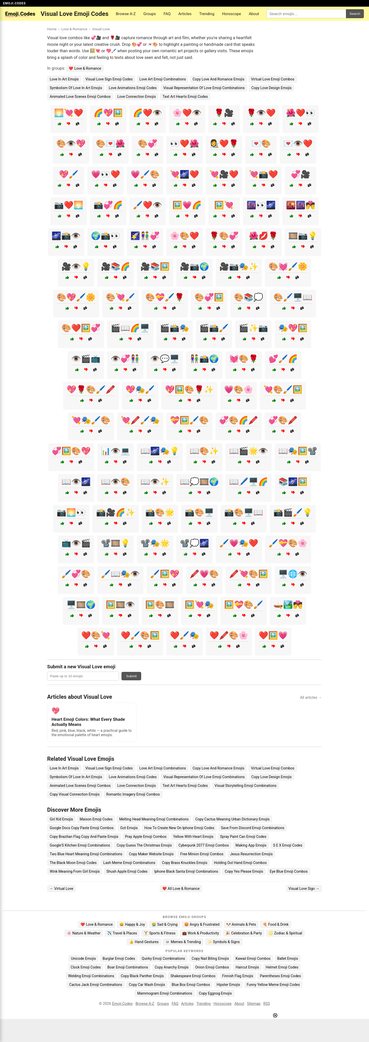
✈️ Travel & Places (122, 933)
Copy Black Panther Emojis (142, 976)
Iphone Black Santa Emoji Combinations (186, 871)
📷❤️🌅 (68, 205)
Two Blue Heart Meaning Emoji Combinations (86, 854)
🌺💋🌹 (263, 235)
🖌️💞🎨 (76, 573)
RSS (266, 1004)
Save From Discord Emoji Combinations (252, 828)
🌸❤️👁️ (187, 112)
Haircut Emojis (247, 967)
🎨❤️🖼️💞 (80, 328)
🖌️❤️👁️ (147, 205)
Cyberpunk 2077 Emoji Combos (203, 845)
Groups (150, 14)
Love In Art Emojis (64, 79)
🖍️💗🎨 (204, 573)
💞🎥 (300, 174)
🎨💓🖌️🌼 (288, 266)
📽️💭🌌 (194, 543)
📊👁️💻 (115, 450)
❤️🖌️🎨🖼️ (140, 635)
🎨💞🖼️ (209, 297)
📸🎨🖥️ (199, 512)
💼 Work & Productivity (200, 933)
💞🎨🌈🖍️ (238, 420)
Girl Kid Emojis (61, 819)
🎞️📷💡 (302, 235)
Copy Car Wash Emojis (147, 985)
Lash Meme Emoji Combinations (129, 863)
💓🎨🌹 (243, 358)
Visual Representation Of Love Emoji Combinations (204, 88)
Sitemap (254, 1004)
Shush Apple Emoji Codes (126, 871)
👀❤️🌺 (184, 143)
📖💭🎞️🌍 (199, 481)
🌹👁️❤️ (261, 112)
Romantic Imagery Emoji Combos (133, 794)
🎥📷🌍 (194, 266)
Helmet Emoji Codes (282, 967)
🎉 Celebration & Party (243, 933)
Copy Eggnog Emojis (215, 993)
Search (355, 14)
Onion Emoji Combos (212, 967)
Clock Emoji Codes (86, 967)
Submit (131, 676)
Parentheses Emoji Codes (280, 976)
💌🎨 (261, 143)
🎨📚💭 (248, 297)
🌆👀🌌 (261, 205)
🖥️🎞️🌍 (81, 604)
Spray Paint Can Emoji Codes (243, 837)
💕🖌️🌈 (283, 358)
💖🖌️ (68, 174)
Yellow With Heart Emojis (193, 837)
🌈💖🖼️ (108, 112)
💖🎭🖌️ (140, 389)
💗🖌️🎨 (145, 174)
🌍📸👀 (105, 235)
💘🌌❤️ (184, 174)
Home (52, 29)
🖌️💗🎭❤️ (238, 543)
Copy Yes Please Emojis (244, 871)
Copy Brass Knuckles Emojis (184, 863)
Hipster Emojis (228, 985)
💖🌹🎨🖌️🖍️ (91, 389)
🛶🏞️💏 (288, 604)
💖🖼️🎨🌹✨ (189, 389)
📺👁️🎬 (76, 543)
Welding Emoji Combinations (91, 976)
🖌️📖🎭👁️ (120, 573)
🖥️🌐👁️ (293, 573)
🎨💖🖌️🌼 (76, 297)
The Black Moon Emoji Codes (73, 863)
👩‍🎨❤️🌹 (224, 143)
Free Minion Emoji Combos (201, 854)
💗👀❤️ (105, 174)
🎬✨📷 (253, 328)
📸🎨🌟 (160, 512)
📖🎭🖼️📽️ (297, 450)
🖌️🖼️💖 (164, 573)
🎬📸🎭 (174, 328)
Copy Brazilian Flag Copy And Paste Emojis (84, 837)
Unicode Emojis (83, 958)
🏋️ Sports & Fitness (160, 933)
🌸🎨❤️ (184, 235)
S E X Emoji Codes (287, 845)
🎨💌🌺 (110, 143)
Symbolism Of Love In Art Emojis (76, 88)
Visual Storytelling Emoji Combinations (245, 786)
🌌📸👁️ (66, 235)
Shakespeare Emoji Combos (193, 976)
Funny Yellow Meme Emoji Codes (273, 985)
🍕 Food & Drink (276, 924)
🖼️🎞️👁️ (120, 604)
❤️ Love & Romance (85, 68)
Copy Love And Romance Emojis (218, 79)
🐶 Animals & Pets (241, 924)
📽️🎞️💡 (115, 543)
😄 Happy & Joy (132, 924)
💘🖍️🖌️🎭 (140, 420)
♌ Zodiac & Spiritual (285, 933)
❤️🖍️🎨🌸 (228, 635)
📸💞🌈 (108, 205)
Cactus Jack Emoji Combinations (95, 985)
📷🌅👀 (71, 512)
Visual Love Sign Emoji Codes (109, 79)
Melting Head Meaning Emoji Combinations (154, 819)
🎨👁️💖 (71, 143)
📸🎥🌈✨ (115, 512)
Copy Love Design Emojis (271, 88)
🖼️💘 (224, 205)
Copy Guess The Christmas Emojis (144, 845)
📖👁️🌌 (76, 481)
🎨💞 (147, 143)
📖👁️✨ (155, 481)
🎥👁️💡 (76, 266)
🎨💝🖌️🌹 (164, 297)
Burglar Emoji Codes (118, 958)
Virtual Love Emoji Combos (272, 79)
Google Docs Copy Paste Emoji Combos (82, 828)
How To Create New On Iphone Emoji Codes (179, 828)
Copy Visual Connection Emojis (75, 794)
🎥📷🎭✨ (238, 266)
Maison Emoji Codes (96, 819)
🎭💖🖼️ (293, 328)
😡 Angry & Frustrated (202, 924)
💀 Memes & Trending (183, 942)
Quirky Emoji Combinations (163, 958)
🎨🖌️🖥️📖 (292, 297)
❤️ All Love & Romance (181, 889)
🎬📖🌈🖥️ (130, 328)
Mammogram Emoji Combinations (164, 993)
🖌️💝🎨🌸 (288, 543)
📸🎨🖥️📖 (243, 512)
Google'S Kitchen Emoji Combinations (80, 845)
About (254, 14)
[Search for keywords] (306, 13)
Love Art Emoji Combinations (162, 79)
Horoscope (231, 14)
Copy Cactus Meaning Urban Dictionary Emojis (232, 819)
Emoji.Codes (122, 1004)
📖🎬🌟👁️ (248, 450)
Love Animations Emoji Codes (133, 88)
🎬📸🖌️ (214, 328)
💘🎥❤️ (224, 174)
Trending (206, 14)
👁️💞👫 (125, 358)
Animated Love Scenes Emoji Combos (80, 97)
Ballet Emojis (287, 958)
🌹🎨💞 (224, 235)
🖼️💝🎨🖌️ (243, 604)
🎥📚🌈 (115, 266)
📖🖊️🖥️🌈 (248, 481)
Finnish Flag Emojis (237, 976)
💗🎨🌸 (238, 389)
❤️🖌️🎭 (184, 635)
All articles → (311, 697)
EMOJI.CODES (14, 3)
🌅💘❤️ (68, 112)
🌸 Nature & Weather (83, 933)
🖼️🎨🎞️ (160, 604)
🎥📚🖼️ (155, 266)
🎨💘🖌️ (120, 297)
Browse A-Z (126, 14)
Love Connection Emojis (136, 97)
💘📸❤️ (263, 174)
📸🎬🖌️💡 (292, 512)
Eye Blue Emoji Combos (289, 871)
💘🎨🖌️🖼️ (282, 389)
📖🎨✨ (204, 450)
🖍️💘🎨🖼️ (248, 573)
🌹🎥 (224, 112)
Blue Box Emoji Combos (191, 985)
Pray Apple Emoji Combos (146, 837)
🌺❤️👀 (300, 112)
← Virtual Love (61, 889)
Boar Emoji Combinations (127, 967)
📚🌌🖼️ (293, 481)
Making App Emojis (250, 845)
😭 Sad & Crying (165, 924)
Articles (185, 14)
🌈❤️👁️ (147, 112)
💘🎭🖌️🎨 (90, 420)
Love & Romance (74, 29)
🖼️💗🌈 (187, 205)
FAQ (166, 14)
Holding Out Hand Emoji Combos (240, 863)
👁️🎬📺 (85, 358)
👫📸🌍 (204, 358)
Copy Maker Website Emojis (151, 854)
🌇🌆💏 (300, 205)
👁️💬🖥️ (164, 358)
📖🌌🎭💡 (159, 450)
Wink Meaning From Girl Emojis (75, 871)
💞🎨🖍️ (283, 420)
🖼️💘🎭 (199, 604)
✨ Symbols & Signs (224, 942)
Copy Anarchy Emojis (172, 967)
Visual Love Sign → (304, 889)
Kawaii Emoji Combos (252, 958)
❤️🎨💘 (95, 635)
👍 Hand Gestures (143, 942)
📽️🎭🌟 (155, 543)
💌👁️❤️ (298, 143)
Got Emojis (129, 828)
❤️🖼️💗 (273, 635)
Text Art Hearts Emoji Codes (185, 97)
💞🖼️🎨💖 (71, 450)
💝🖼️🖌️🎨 (189, 420)
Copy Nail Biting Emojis (210, 958)
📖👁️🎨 (115, 481)
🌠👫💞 (145, 235)
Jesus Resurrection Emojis (251, 854)
